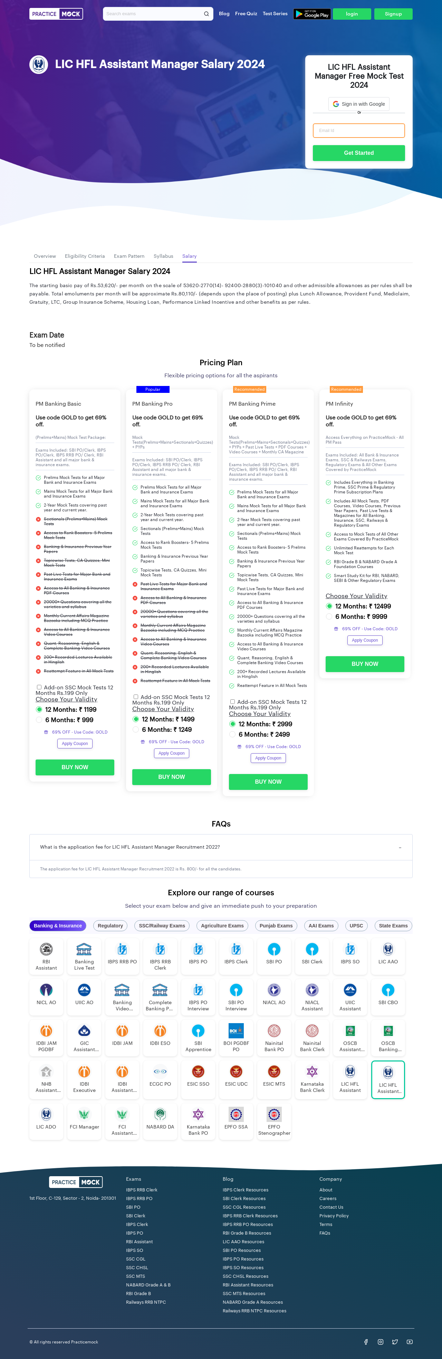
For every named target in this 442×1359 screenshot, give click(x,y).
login (352, 14)
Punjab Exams (276, 925)
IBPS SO (134, 1250)
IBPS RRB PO (139, 1198)
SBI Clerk (135, 1216)
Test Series (275, 13)
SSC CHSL (137, 1267)
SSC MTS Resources (244, 1293)
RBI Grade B (138, 1293)
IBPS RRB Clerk (141, 1190)
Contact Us (331, 1207)
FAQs (324, 1233)
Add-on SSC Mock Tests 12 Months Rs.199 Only (74, 690)
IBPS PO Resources (243, 1259)
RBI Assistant (139, 1241)
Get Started (359, 153)
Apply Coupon (75, 743)
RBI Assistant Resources (248, 1285)
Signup (393, 14)
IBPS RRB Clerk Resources (250, 1216)
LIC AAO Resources (243, 1241)
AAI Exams (321, 925)
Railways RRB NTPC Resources (254, 1311)
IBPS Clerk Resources (245, 1190)
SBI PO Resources (242, 1250)
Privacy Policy (334, 1216)
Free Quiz (246, 13)
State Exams (393, 925)
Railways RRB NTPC (146, 1302)
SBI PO (133, 1207)
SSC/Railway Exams (162, 925)
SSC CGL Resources (244, 1207)
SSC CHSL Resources (245, 1276)
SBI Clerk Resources (244, 1198)
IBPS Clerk (137, 1224)
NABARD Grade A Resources (253, 1302)
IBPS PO (134, 1233)
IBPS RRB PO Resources (248, 1224)
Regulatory (110, 925)
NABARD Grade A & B (148, 1285)
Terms (325, 1224)
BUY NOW (74, 767)
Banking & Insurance (58, 925)
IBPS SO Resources (243, 1267)
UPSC (356, 925)
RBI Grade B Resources (247, 1233)
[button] (359, 104)
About (326, 1190)
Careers (327, 1198)
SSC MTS (135, 1276)
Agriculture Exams (222, 925)
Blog (224, 13)
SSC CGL (135, 1259)
